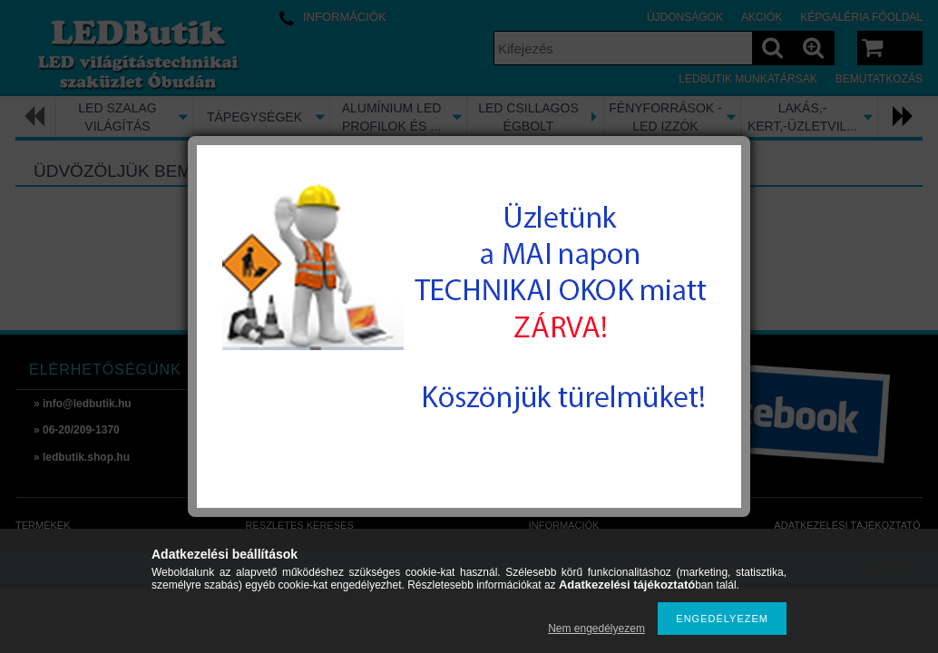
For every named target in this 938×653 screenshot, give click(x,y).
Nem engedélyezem (596, 628)
